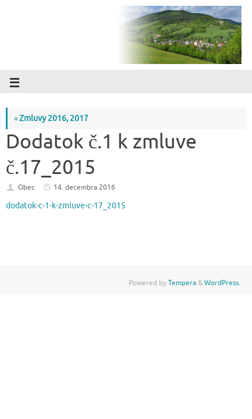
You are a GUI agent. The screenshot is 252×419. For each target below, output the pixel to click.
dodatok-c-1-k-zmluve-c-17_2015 (66, 206)
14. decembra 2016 (84, 187)
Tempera (182, 282)
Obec (26, 187)
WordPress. (222, 282)
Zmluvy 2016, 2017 (50, 118)
